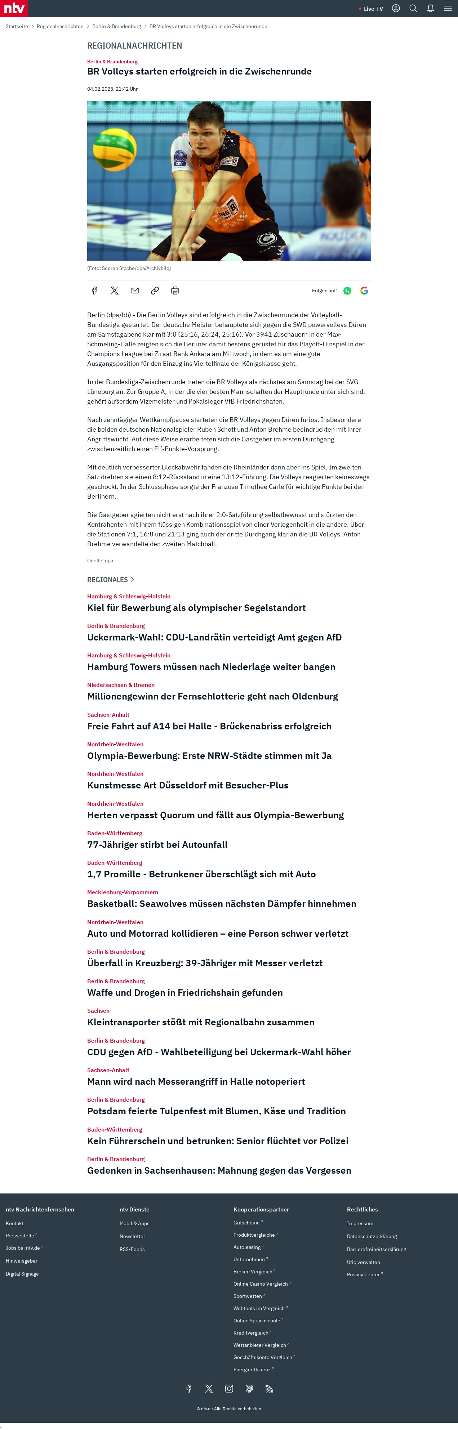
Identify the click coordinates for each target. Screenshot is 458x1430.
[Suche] (413, 8)
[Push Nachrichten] (430, 8)
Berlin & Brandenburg (116, 26)
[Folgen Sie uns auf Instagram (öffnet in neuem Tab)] (229, 1389)
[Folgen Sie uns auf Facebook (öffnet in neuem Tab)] (189, 1389)
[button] (229, 186)
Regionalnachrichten (60, 26)
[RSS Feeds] (269, 1389)
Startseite (17, 26)
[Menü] (448, 8)
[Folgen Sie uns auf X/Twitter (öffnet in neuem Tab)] (209, 1389)
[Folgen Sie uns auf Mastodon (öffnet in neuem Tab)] (249, 1389)
